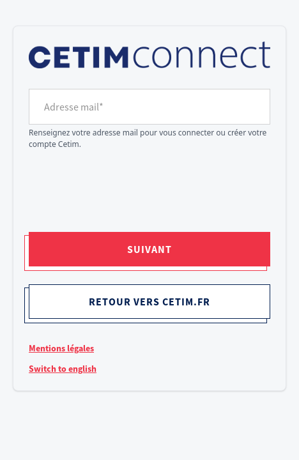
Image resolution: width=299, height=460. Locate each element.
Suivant (149, 249)
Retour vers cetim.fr (149, 301)
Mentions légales (61, 348)
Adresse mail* (73, 106)
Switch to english (62, 368)
